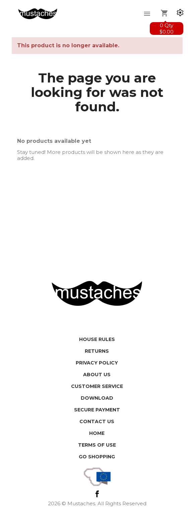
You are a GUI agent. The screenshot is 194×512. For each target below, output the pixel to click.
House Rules (97, 339)
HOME (97, 433)
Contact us (96, 421)
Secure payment (97, 410)
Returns (97, 351)
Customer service (97, 386)
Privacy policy (97, 363)
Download (97, 398)
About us (97, 375)
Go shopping (97, 457)
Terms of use (97, 445)
